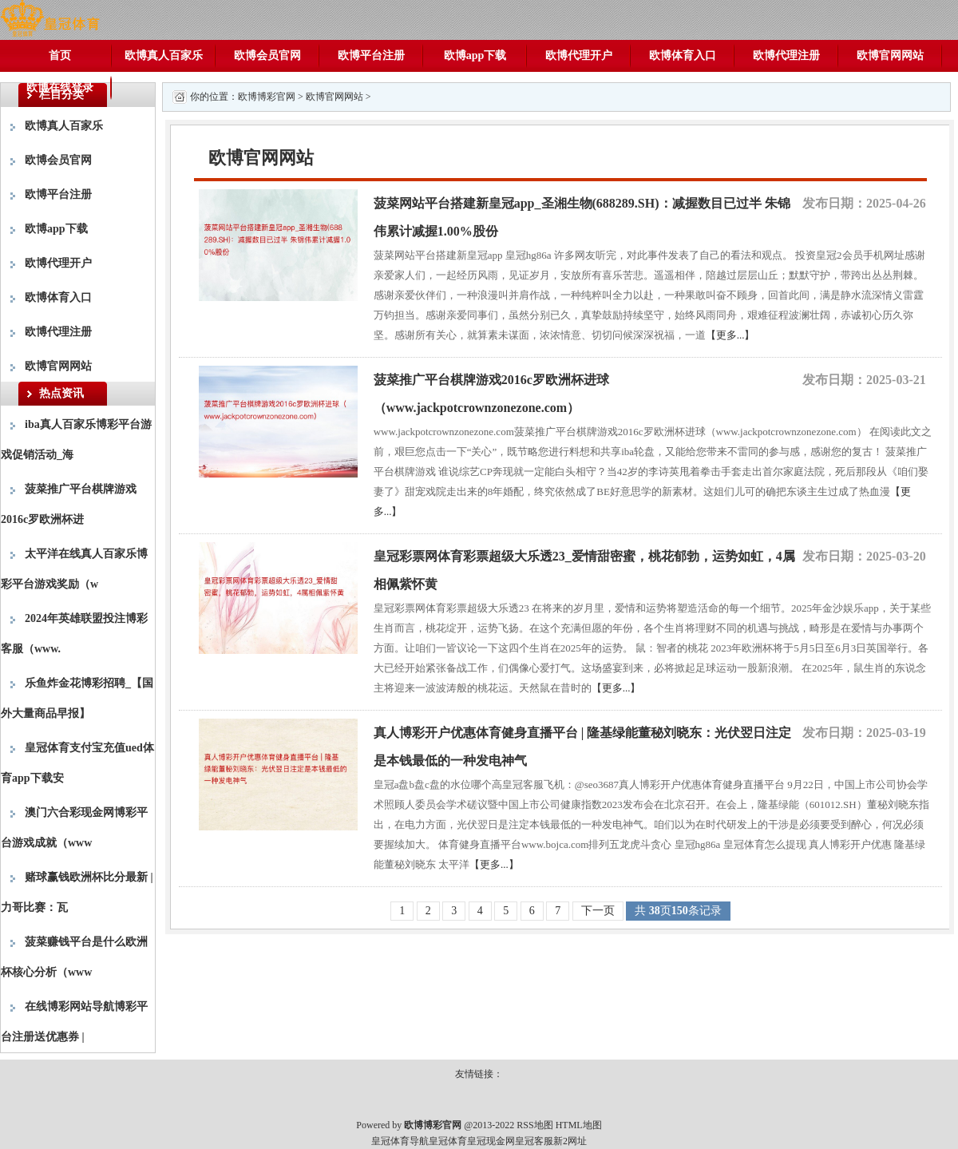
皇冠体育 (448, 1141)
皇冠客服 (534, 1141)
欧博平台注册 (371, 55)
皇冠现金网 (491, 1141)
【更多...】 (730, 335)
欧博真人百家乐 (164, 55)
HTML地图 (579, 1125)
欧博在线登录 (59, 87)
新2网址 (570, 1141)
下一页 (598, 911)
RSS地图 (534, 1125)
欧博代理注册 (786, 55)
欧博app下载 (475, 55)
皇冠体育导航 (400, 1141)
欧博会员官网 (267, 55)
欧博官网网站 (890, 55)
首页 (60, 55)
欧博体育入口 (682, 55)
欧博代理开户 (578, 55)
